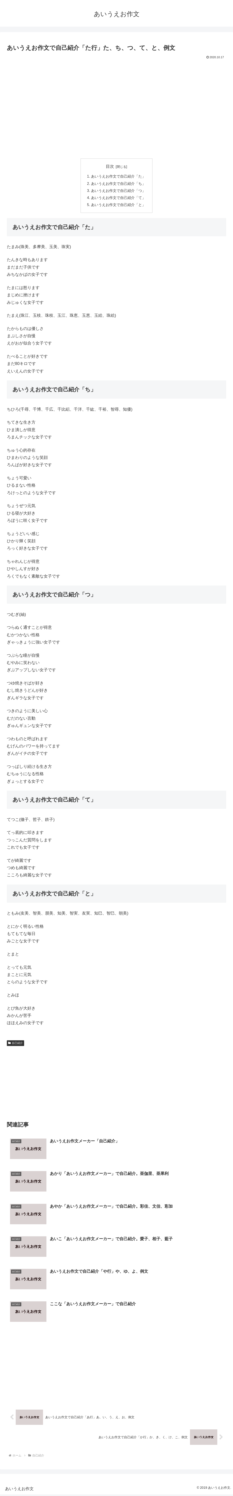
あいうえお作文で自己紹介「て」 (118, 199)
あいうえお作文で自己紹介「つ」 (118, 191)
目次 (110, 166)
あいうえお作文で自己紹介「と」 (118, 206)
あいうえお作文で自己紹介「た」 (118, 177)
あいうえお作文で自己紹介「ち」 (118, 184)
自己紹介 (15, 1044)
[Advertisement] (116, 73)
